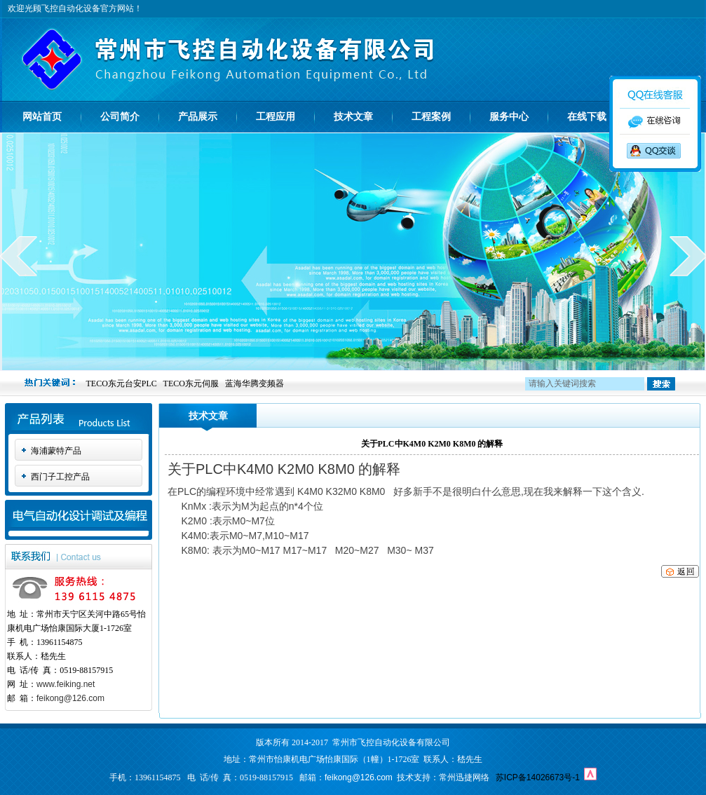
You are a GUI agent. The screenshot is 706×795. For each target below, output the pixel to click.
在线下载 (586, 116)
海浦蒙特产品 (56, 451)
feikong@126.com (70, 698)
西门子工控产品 (60, 477)
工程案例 (431, 116)
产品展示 (197, 116)
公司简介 (120, 116)
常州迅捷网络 (464, 777)
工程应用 (275, 116)
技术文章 (353, 116)
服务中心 (509, 116)
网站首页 (42, 116)
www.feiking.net (65, 684)
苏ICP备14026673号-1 (538, 777)
